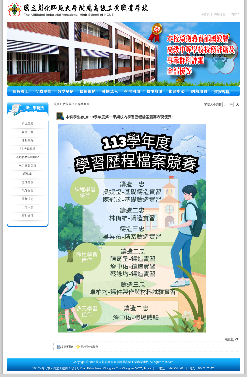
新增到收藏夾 (89, 346)
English (234, 14)
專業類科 (84, 104)
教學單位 (69, 104)
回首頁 (205, 14)
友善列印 (67, 346)
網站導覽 (220, 14)
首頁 (56, 104)
